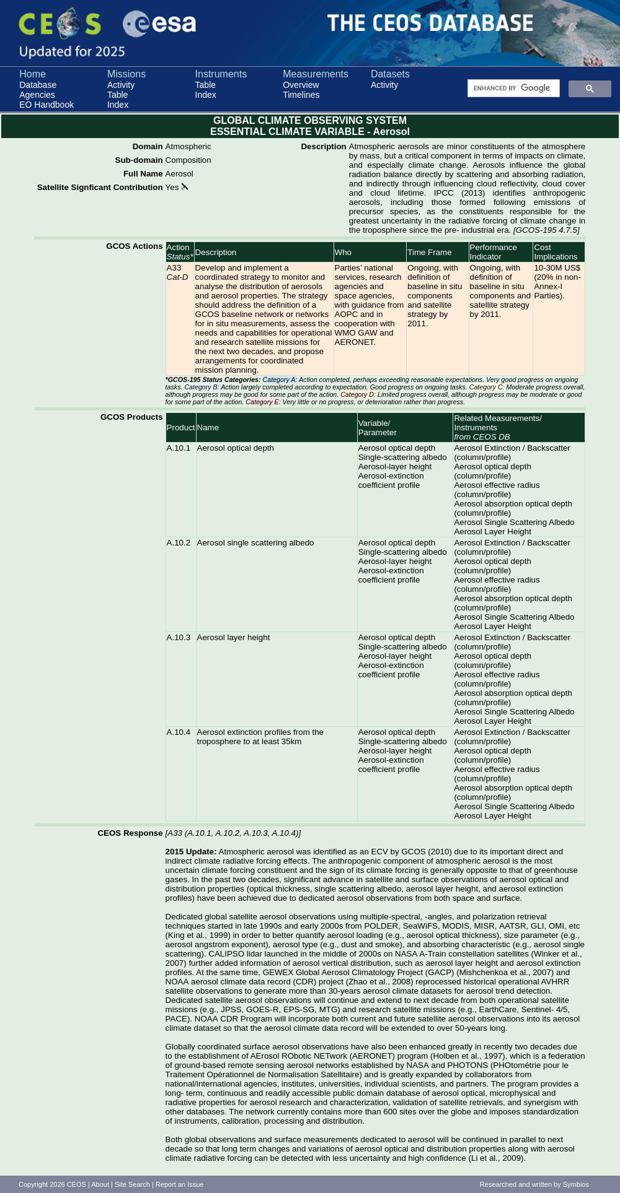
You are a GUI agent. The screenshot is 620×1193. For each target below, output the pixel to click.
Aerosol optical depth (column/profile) (492, 471)
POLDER (381, 926)
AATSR (512, 926)
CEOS (76, 1184)
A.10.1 (179, 448)
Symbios (576, 1184)
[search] (512, 88)
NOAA (177, 981)
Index (117, 105)
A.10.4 (179, 732)
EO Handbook (46, 105)
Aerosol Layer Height (492, 531)
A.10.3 (179, 637)
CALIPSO (226, 953)
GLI (537, 926)
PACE (176, 1018)
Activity (121, 85)
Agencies (37, 95)
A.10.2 (179, 542)
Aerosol (179, 173)
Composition (188, 160)
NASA (406, 953)
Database (37, 85)
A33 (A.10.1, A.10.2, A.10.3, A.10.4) (232, 833)
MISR (484, 926)
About (100, 1184)
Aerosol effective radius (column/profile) (496, 489)
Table (117, 95)
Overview (301, 85)
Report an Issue (180, 1184)
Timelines (301, 95)
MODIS (455, 926)
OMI (556, 926)
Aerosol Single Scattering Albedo (514, 522)
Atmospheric (188, 146)
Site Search (132, 1184)
